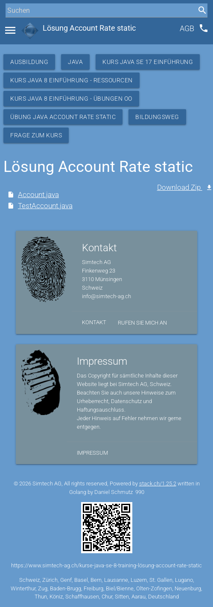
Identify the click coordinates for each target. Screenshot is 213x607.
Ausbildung (29, 61)
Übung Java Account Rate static (63, 116)
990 (139, 492)
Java (75, 61)
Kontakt (94, 322)
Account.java (38, 195)
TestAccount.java (45, 206)
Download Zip (179, 187)
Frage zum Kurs (36, 135)
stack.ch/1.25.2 (157, 483)
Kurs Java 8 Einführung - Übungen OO (71, 98)
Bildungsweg (157, 116)
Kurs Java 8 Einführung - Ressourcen (71, 80)
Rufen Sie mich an (142, 322)
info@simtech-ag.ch (106, 296)
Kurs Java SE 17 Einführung (147, 61)
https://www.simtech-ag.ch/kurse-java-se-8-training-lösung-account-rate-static (106, 565)
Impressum (92, 453)
